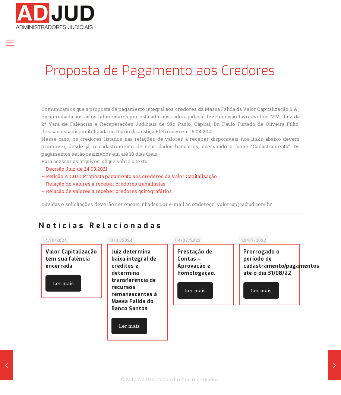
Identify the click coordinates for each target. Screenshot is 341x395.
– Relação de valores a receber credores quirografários (106, 191)
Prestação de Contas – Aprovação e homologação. (196, 262)
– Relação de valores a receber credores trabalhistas (103, 183)
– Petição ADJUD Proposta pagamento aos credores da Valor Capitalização (129, 176)
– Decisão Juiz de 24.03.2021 (74, 168)
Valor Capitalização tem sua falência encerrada (71, 259)
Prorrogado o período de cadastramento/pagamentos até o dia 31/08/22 (281, 262)
